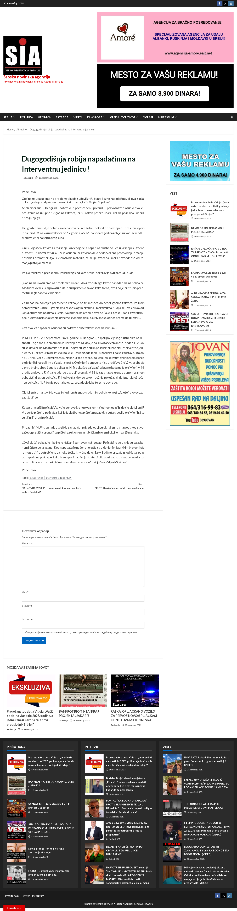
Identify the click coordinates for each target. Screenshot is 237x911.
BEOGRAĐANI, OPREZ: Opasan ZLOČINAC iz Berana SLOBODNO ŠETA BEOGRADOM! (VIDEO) (172, 856)
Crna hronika (36, 477)
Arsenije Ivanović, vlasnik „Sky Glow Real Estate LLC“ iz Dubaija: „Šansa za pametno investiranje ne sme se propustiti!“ (94, 833)
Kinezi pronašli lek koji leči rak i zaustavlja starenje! (16, 856)
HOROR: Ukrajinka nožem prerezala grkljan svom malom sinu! (16, 878)
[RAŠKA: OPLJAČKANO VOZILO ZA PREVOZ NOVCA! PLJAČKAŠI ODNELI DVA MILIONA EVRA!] (135, 694)
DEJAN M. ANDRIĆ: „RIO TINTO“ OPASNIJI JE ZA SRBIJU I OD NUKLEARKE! (94, 856)
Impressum (166, 117)
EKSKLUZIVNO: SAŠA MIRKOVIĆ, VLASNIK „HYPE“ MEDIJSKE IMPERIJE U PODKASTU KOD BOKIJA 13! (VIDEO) (172, 789)
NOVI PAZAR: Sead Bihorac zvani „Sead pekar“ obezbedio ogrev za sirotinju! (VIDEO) (172, 766)
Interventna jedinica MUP (58, 477)
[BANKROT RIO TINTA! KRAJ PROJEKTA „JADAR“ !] (83, 694)
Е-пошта (28, 608)
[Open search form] (232, 117)
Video (78, 117)
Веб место (27, 622)
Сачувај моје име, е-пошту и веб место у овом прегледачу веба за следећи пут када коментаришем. (81, 635)
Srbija (7, 117)
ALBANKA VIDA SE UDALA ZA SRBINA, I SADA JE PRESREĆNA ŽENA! (179, 299)
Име (25, 595)
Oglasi (148, 117)
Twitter (25, 899)
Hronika (44, 117)
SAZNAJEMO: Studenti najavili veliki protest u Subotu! (179, 276)
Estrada (62, 117)
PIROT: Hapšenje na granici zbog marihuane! (113, 487)
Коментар (28, 546)
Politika (26, 117)
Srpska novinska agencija (26, 76)
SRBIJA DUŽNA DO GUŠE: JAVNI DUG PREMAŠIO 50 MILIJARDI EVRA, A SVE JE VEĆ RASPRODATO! (179, 321)
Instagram (38, 899)
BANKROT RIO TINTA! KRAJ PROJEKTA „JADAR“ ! (179, 232)
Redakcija (27, 177)
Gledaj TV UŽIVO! (122, 117)
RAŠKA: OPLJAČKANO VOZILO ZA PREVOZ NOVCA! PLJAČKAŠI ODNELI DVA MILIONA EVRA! (134, 719)
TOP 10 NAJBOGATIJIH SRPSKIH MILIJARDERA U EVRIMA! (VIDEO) (172, 811)
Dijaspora (94, 117)
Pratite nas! (12, 899)
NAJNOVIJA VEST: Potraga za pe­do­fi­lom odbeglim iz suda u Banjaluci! (52, 489)
